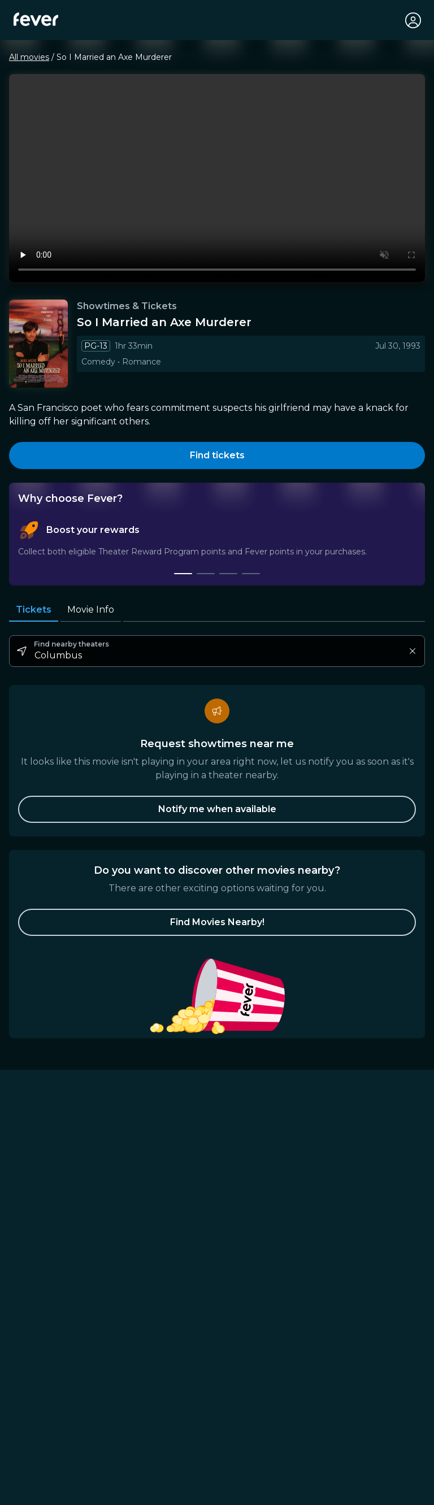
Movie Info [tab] (90, 610)
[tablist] (217, 547)
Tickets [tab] (33, 609)
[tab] (183, 573)
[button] (217, 922)
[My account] (412, 20)
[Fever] (36, 19)
